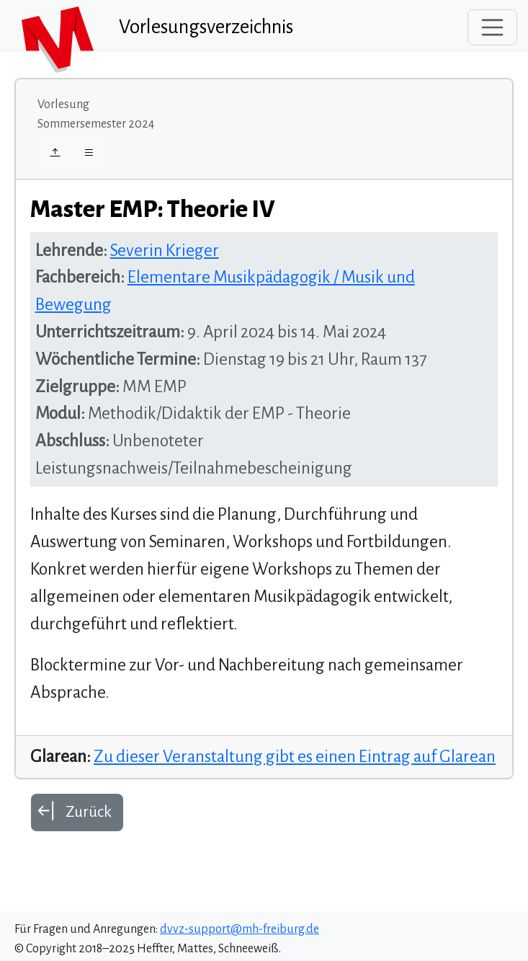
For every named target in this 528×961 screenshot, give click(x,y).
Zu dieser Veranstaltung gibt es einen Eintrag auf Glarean (295, 757)
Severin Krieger (164, 251)
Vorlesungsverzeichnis (206, 27)
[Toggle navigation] (492, 27)
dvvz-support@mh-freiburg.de (239, 929)
